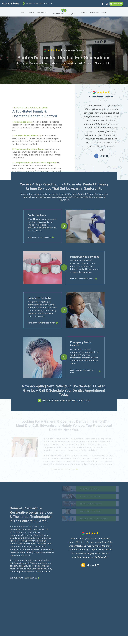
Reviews (83, 12)
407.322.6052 (10, 3)
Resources (94, 12)
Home (23, 12)
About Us (31, 12)
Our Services (42, 12)
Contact (104, 12)
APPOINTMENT (116, 3)
